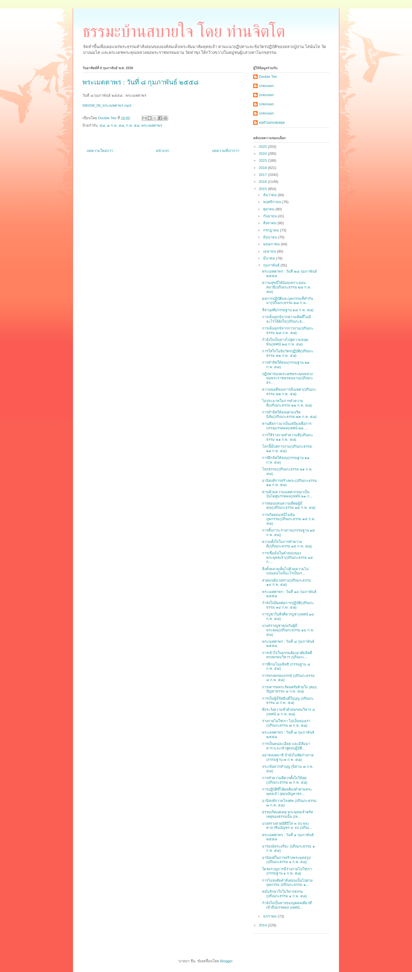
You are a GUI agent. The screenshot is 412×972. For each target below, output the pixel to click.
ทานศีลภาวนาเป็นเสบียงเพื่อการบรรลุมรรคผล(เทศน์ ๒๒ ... (286, 426)
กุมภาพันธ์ (272, 265)
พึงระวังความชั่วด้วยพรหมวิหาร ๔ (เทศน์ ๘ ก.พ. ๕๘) (288, 711)
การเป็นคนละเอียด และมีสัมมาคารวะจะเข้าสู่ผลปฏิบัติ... (286, 746)
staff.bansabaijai (272, 122)
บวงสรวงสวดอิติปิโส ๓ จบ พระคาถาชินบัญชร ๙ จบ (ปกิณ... (287, 825)
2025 (263, 146)
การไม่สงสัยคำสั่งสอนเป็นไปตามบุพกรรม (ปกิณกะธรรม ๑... (287, 882)
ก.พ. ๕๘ (132, 125)
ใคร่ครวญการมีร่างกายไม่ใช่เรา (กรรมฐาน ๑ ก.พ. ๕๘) (287, 871)
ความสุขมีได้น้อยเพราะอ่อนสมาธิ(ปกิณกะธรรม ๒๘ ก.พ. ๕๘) (286, 287)
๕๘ (102, 125)
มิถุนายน (270, 237)
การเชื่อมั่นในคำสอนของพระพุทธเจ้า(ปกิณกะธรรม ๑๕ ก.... (287, 557)
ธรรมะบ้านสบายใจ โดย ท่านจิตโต (183, 31)
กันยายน (270, 216)
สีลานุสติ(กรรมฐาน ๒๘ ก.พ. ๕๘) (287, 310)
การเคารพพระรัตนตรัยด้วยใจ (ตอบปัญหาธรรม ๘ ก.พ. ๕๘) (289, 689)
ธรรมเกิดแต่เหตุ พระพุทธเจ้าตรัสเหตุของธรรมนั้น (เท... (287, 814)
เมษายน (270, 251)
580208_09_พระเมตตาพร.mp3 (106, 105)
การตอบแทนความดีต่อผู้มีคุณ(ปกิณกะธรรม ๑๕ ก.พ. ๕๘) (288, 505)
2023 (263, 160)
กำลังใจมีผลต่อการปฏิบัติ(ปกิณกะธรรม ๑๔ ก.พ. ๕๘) (288, 605)
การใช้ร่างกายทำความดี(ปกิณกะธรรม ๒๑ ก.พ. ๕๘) (287, 437)
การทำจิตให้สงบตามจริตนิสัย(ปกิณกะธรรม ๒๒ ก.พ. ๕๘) (289, 414)
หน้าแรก (162, 151)
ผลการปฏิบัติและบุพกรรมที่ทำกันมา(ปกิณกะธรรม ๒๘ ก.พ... (287, 300)
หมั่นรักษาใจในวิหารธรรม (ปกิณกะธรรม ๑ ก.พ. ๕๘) (284, 893)
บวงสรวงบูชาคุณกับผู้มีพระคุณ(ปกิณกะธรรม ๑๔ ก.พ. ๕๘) (288, 630)
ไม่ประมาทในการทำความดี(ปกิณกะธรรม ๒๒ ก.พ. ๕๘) (287, 403)
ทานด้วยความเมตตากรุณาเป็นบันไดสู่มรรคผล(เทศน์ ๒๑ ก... (287, 494)
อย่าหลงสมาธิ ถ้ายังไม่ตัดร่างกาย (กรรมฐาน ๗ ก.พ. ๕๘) (288, 757)
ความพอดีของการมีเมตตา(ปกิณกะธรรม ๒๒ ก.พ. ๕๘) (289, 391)
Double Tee (268, 76)
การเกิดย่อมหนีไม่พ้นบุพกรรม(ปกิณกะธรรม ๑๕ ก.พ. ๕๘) (288, 519)
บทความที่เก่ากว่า (225, 151)
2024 (263, 153)
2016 (263, 182)
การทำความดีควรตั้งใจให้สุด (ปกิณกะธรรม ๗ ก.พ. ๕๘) (284, 780)
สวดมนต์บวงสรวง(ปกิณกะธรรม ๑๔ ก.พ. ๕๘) (286, 582)
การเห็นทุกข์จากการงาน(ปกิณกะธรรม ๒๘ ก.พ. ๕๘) (287, 330)
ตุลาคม (269, 209)
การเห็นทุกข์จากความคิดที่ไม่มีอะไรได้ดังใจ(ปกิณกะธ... (286, 319)
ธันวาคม (270, 195)
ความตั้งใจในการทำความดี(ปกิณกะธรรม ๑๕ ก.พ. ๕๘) (287, 544)
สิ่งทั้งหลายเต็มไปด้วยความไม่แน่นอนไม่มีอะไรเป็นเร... (285, 571)
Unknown (266, 86)
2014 (263, 925)
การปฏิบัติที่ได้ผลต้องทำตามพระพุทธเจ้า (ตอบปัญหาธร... (287, 791)
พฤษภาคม (272, 244)
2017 (263, 175)
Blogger (226, 961)
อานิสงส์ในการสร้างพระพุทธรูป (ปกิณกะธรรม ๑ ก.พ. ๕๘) (286, 860)
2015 (263, 189)
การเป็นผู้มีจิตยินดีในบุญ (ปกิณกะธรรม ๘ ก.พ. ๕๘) (288, 700)
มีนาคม (269, 258)
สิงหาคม (270, 223)
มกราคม (270, 916)
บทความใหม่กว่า (100, 151)
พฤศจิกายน (272, 202)
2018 (263, 168)
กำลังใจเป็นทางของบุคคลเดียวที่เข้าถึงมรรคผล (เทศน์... (287, 905)
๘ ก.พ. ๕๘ (115, 125)
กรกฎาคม (271, 230)
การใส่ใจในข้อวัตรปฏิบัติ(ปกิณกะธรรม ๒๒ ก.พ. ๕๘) (287, 353)
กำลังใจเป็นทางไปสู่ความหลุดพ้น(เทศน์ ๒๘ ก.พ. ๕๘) (285, 342)
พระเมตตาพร (151, 125)
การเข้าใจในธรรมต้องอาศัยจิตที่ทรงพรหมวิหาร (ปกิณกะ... (287, 655)
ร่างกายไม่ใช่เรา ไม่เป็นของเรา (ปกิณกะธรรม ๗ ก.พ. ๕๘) (286, 723)
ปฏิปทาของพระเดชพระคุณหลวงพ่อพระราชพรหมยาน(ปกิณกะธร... (287, 378)
